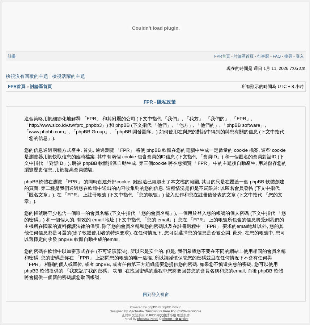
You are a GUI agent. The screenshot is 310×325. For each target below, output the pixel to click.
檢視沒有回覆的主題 (27, 76)
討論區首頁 (244, 56)
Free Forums (172, 311)
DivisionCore (192, 311)
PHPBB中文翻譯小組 (160, 315)
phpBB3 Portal (147, 319)
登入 (300, 56)
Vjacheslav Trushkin (143, 311)
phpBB (152, 307)
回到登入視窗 (156, 294)
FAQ (277, 56)
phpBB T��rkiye (175, 319)
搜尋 (288, 56)
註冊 (12, 56)
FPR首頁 (222, 56)
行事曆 (263, 56)
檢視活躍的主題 (68, 76)
